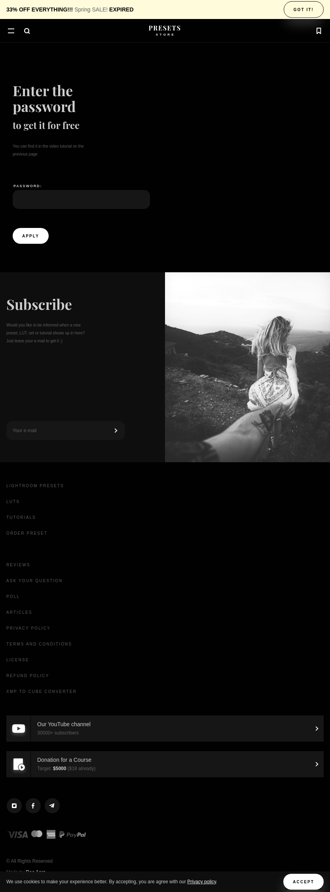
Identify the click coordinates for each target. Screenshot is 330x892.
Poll (13, 596)
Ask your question (34, 581)
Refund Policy (27, 676)
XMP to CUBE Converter (41, 691)
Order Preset (26, 533)
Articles (19, 612)
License (17, 660)
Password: (27, 186)
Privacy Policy (28, 628)
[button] (11, 31)
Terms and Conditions (39, 644)
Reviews (18, 565)
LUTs (13, 501)
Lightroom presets (35, 486)
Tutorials (21, 517)
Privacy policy (201, 881)
